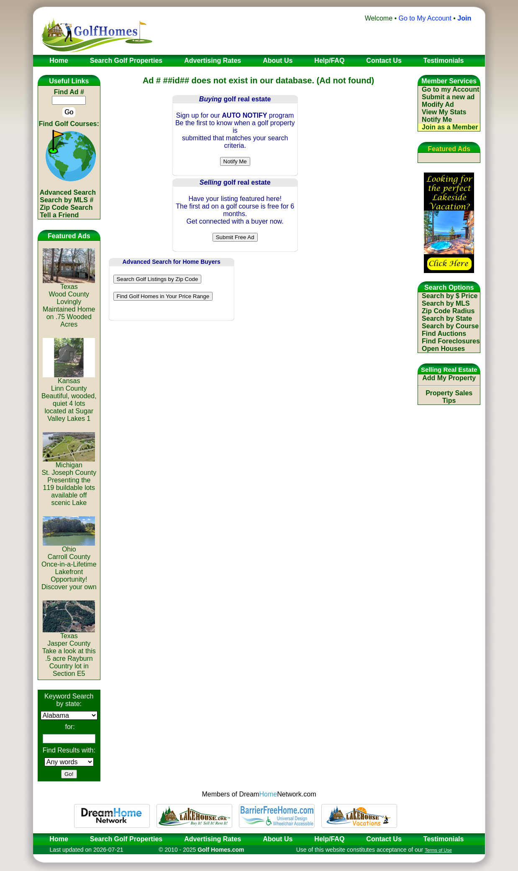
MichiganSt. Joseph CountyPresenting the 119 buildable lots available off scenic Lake (68, 481)
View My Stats (444, 112)
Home (56, 839)
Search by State (447, 318)
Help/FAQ (329, 839)
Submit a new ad (448, 96)
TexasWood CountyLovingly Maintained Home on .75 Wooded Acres (69, 302)
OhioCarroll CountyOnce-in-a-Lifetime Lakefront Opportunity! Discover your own (69, 565)
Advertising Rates (212, 839)
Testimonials (443, 839)
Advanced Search (68, 192)
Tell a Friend (59, 215)
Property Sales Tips (449, 396)
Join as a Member (450, 127)
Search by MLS (446, 303)
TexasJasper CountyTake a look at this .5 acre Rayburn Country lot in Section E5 (69, 651)
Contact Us (383, 839)
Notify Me (437, 119)
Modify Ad (438, 104)
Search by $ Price (449, 295)
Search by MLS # (66, 200)
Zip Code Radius (448, 310)
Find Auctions (444, 333)
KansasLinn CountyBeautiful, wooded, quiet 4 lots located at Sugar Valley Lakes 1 (69, 396)
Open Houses (443, 348)
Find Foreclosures (451, 341)
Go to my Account (450, 89)
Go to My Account (425, 18)
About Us (277, 839)
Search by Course (450, 326)
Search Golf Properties (126, 839)
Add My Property (449, 377)
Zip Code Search (66, 207)
